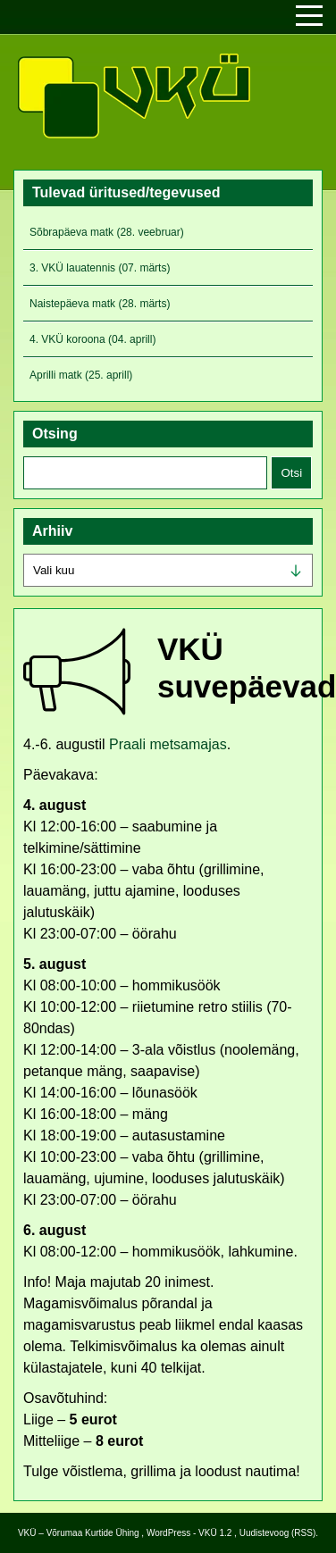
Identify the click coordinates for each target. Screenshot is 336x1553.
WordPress (168, 1533)
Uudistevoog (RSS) (277, 1533)
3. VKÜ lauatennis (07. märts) (99, 268)
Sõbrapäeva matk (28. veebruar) (106, 232)
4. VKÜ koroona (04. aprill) (92, 339)
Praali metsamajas (168, 744)
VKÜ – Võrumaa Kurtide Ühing (78, 1533)
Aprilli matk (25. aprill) (80, 375)
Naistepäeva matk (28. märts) (99, 303)
